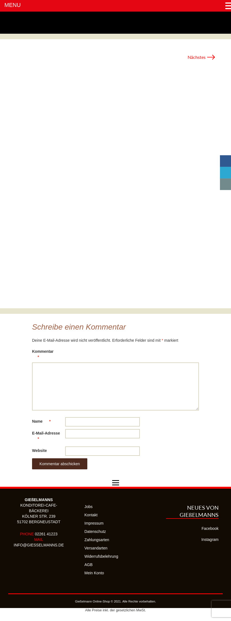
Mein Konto (94, 573)
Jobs (89, 506)
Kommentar (43, 355)
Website (39, 450)
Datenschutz (95, 531)
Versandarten (96, 548)
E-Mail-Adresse (46, 437)
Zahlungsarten (97, 540)
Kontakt (91, 515)
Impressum (94, 523)
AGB (89, 564)
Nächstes (202, 57)
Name (44, 421)
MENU (12, 5)
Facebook (210, 528)
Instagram (210, 539)
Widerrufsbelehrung (101, 556)
